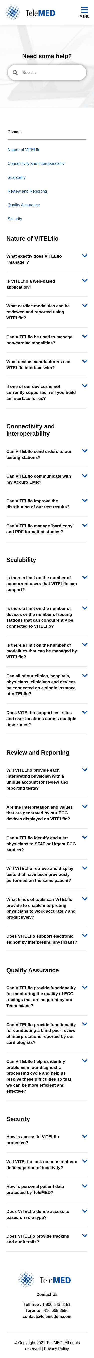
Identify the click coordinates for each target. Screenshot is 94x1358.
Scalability (17, 177)
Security (15, 219)
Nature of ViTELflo (24, 150)
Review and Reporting (27, 191)
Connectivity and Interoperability (36, 163)
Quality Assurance (24, 205)
